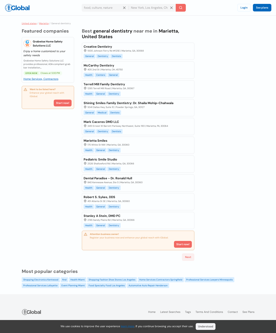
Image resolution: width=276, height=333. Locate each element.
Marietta (44, 23)
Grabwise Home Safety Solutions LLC (47, 43)
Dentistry (103, 56)
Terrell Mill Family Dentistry (104, 84)
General (89, 56)
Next (188, 257)
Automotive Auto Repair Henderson (148, 285)
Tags (188, 312)
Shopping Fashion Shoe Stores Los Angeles (112, 279)
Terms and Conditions (209, 312)
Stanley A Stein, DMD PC (102, 216)
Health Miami (77, 279)
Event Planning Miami (73, 285)
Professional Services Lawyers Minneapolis (209, 279)
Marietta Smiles (95, 141)
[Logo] (17, 8)
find (64, 279)
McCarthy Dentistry (99, 65)
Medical (102, 112)
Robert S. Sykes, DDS (99, 197)
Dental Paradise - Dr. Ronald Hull (108, 178)
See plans (262, 7)
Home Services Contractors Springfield (160, 279)
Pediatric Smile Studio (100, 159)
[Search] (181, 8)
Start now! (62, 103)
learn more (127, 326)
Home (152, 312)
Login (244, 7)
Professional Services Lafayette (40, 285)
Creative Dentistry (98, 47)
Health (88, 75)
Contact (233, 312)
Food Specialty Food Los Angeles (107, 285)
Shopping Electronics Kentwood (40, 279)
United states (29, 23)
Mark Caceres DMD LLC (101, 122)
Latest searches (170, 312)
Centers (100, 75)
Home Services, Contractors (40, 79)
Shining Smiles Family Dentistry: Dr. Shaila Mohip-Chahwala (128, 103)
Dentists (116, 56)
